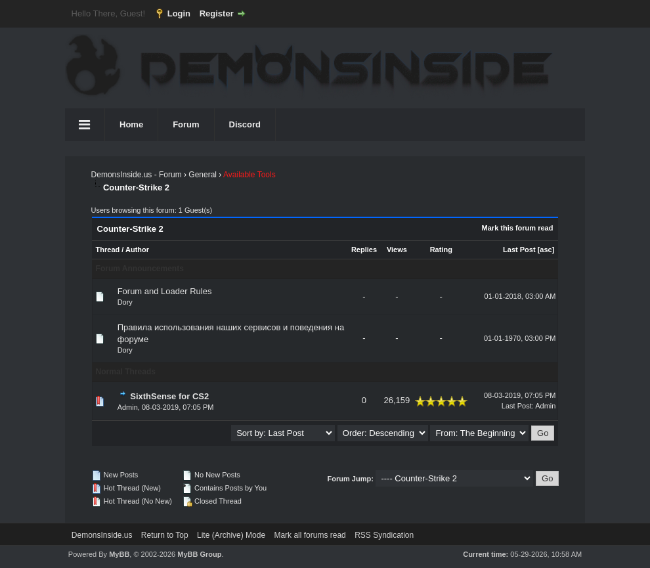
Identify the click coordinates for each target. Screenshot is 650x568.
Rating (441, 249)
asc (546, 249)
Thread (108, 249)
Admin (128, 407)
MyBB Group (199, 554)
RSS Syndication (384, 535)
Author (137, 249)
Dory (125, 302)
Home (131, 124)
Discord (245, 124)
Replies (364, 249)
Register (217, 13)
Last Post (519, 249)
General (202, 174)
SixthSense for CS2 (169, 396)
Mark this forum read (517, 228)
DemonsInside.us (102, 535)
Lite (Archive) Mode (231, 535)
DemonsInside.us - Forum (136, 174)
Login (178, 13)
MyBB (119, 554)
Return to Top (164, 535)
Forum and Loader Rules (165, 291)
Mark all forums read (309, 535)
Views (397, 249)
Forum (186, 124)
